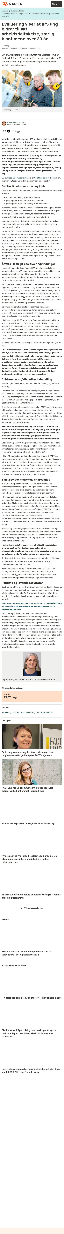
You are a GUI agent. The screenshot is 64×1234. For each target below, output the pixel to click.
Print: (16, 131)
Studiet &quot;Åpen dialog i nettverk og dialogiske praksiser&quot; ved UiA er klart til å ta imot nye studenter (29, 1033)
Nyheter (50, 712)
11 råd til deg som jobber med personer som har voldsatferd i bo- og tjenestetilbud (27, 953)
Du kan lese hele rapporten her (15, 178)
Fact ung (41, 712)
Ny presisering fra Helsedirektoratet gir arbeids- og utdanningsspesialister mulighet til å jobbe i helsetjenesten (29, 859)
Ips (22, 712)
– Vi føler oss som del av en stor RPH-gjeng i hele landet (32, 997)
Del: (6, 131)
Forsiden (5, 11)
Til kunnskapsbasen (32, 908)
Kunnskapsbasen (17, 11)
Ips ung (16, 712)
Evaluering (30, 712)
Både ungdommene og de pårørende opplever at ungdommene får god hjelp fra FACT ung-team (28, 754)
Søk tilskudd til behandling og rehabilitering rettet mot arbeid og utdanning (31, 896)
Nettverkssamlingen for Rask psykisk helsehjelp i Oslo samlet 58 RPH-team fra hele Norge (31, 1071)
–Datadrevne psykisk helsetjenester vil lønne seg (28, 823)
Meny (56, 4)
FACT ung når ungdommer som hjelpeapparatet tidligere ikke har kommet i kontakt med (27, 789)
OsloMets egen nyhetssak (45, 178)
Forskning (6, 712)
